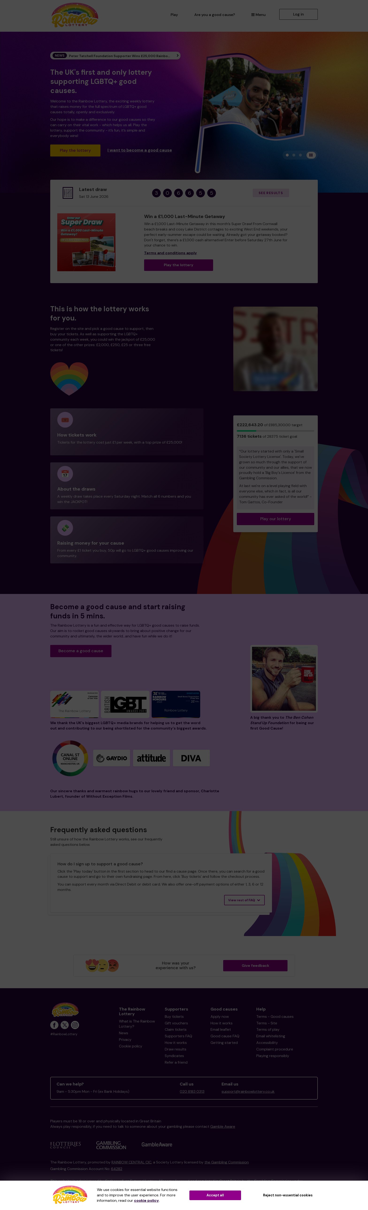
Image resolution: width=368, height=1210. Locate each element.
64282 (116, 1168)
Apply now (220, 1016)
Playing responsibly (272, 1055)
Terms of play (268, 1029)
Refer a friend (176, 1062)
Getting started (224, 1042)
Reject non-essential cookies (288, 1195)
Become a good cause (80, 651)
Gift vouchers (176, 1023)
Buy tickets (174, 1016)
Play (174, 14)
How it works (176, 1042)
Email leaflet (221, 1029)
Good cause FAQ (225, 1036)
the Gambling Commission (226, 1162)
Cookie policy (130, 1046)
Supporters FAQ (178, 1036)
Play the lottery (75, 150)
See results (271, 193)
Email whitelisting (270, 1036)
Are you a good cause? (214, 14)
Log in (298, 14)
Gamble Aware (222, 1126)
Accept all (215, 1195)
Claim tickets (176, 1029)
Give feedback (255, 965)
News (123, 1032)
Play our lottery (275, 519)
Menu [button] (258, 14)
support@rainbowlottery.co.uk (248, 1091)
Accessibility (267, 1042)
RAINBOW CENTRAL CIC (131, 1162)
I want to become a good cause (139, 150)
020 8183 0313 (192, 1091)
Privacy (125, 1039)
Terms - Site (266, 1023)
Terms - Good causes (275, 1016)
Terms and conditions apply (170, 252)
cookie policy (146, 1200)
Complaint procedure (274, 1049)
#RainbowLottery (63, 1034)
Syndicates (174, 1055)
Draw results (175, 1049)
